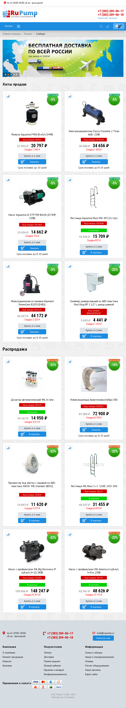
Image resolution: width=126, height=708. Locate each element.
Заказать (34, 161)
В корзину (96, 252)
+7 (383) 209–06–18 (111, 14)
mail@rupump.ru (103, 633)
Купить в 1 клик (32, 156)
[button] (5, 74)
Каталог (9, 26)
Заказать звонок (107, 18)
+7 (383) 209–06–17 (111, 11)
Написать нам (103, 638)
